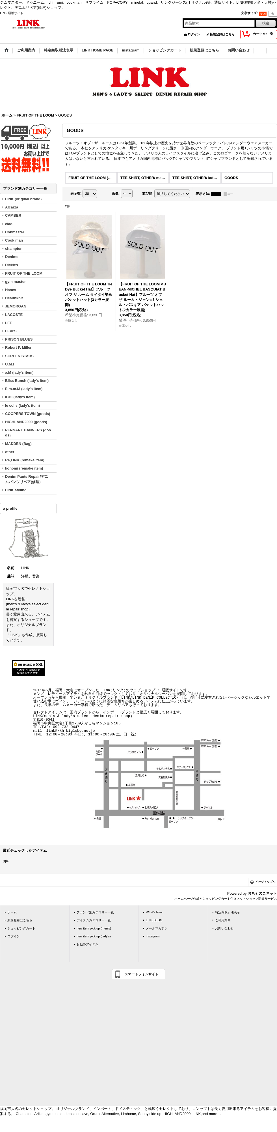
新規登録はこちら (222, 34)
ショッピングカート (21, 928)
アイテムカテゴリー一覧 (94, 920)
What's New (154, 912)
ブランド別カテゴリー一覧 (95, 912)
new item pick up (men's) (94, 928)
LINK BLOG (154, 920)
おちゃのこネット (262, 893)
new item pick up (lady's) (94, 936)
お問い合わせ (224, 928)
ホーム (12, 912)
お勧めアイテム (87, 944)
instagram (153, 936)
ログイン (194, 34)
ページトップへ (265, 881)
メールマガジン (157, 928)
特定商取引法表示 (227, 912)
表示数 (76, 193)
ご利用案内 (223, 920)
